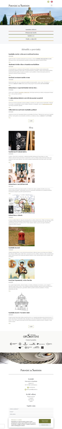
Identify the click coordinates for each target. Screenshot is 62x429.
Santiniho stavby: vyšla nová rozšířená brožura (24, 54)
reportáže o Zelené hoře (24, 92)
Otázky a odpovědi (31, 39)
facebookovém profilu (47, 104)
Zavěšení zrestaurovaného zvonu (19, 77)
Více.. (10, 62)
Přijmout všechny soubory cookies (45, 421)
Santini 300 (31, 36)
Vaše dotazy (31, 399)
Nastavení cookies (45, 424)
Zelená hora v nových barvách (18, 184)
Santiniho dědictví (31, 29)
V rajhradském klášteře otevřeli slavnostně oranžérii (26, 98)
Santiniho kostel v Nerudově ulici (19, 313)
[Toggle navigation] (51, 5)
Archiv (31, 121)
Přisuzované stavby (31, 32)
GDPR (31, 401)
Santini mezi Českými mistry (18, 152)
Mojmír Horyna (31, 396)
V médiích (31, 398)
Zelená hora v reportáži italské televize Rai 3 (23, 88)
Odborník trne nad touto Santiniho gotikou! (23, 110)
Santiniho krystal (14, 248)
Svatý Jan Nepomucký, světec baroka (20, 280)
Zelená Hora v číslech (15, 215)
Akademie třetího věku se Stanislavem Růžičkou (24, 64)
